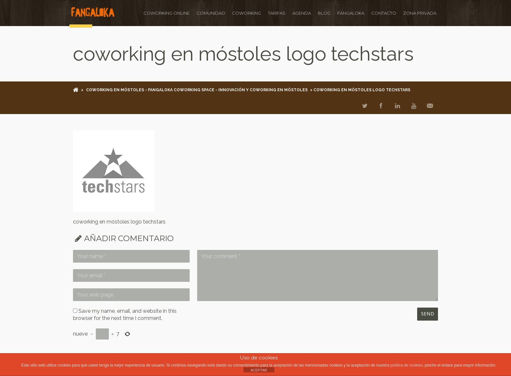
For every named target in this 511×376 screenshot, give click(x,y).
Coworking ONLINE (165, 13)
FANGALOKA (349, 13)
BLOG (322, 13)
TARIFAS (275, 13)
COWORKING (244, 13)
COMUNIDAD (209, 13)
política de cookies (406, 365)
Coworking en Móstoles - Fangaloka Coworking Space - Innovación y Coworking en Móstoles (197, 90)
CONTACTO (382, 13)
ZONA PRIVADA (418, 13)
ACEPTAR (258, 370)
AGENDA (300, 13)
